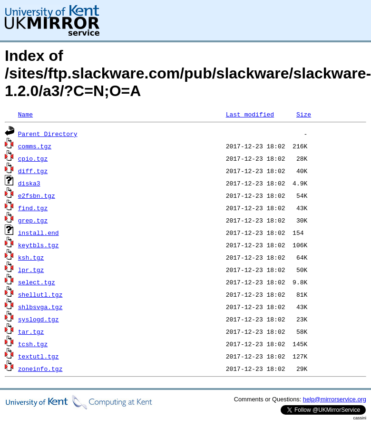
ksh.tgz (31, 257)
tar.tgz (31, 331)
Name (25, 114)
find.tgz (33, 208)
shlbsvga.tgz (40, 306)
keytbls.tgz (38, 245)
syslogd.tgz (38, 319)
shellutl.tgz (40, 294)
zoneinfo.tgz (40, 368)
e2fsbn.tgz (36, 195)
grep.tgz (33, 220)
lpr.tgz (31, 269)
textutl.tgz (38, 356)
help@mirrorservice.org (334, 399)
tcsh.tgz (33, 344)
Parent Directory (48, 133)
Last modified (250, 114)
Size (303, 114)
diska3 (29, 183)
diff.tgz (33, 170)
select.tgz (36, 282)
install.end (38, 232)
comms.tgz (34, 146)
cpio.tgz (33, 158)
